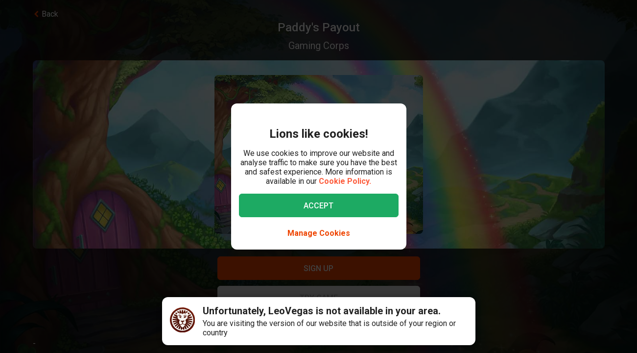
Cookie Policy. (345, 181)
